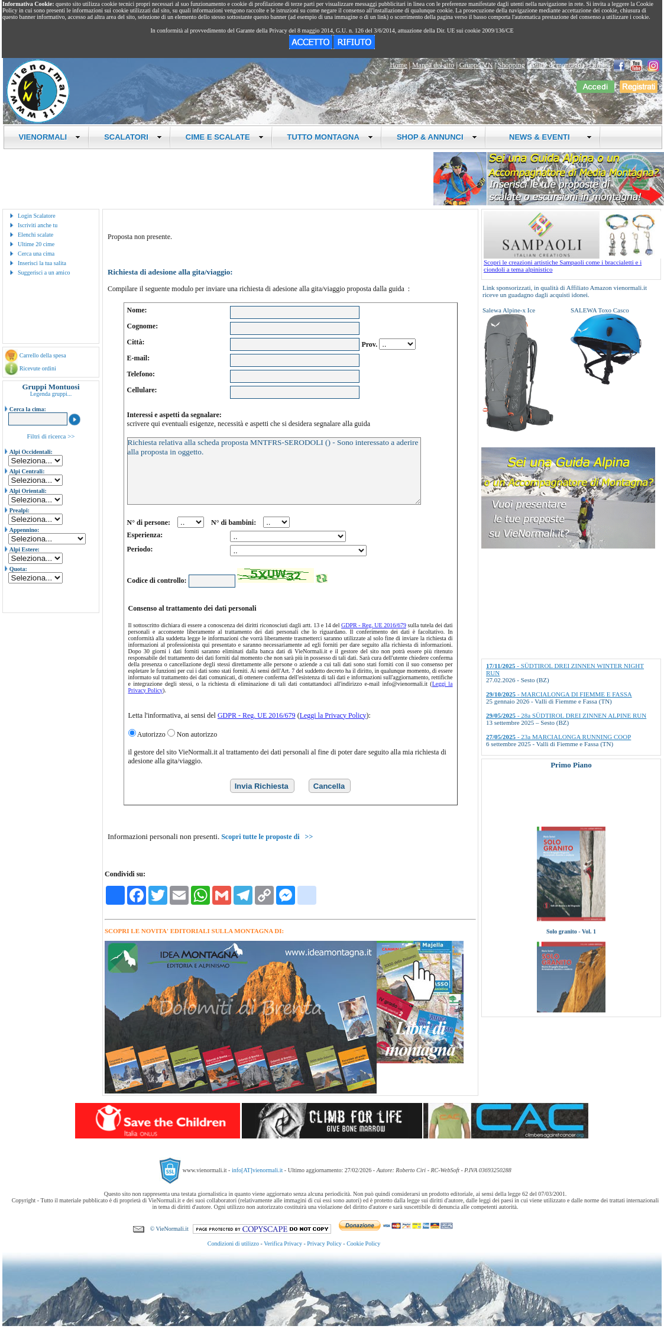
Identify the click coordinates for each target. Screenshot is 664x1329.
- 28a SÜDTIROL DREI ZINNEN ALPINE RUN (566, 715)
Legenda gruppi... (51, 394)
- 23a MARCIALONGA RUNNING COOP (558, 736)
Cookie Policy (363, 1243)
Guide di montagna (557, 65)
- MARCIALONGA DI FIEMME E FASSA (559, 694)
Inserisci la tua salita (42, 263)
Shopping (511, 65)
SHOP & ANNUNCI (437, 137)
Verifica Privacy (283, 1243)
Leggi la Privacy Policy (333, 715)
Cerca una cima (36, 253)
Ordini (598, 65)
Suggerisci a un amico (44, 272)
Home (398, 65)
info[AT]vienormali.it (257, 1169)
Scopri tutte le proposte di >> (267, 837)
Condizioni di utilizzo (233, 1243)
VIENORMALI (50, 137)
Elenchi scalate (35, 234)
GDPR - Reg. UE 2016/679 (373, 625)
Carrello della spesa (43, 355)
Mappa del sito (433, 65)
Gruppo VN (476, 65)
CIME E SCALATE (225, 137)
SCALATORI (133, 137)
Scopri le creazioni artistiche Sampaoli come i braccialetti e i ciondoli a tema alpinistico (572, 263)
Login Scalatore (37, 215)
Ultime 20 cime (36, 244)
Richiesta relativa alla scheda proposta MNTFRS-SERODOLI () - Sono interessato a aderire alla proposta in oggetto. (274, 471)
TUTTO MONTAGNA (330, 137)
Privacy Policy (324, 1243)
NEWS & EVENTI (546, 137)
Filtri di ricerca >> (51, 436)
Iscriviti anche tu (37, 225)
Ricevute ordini (38, 368)
